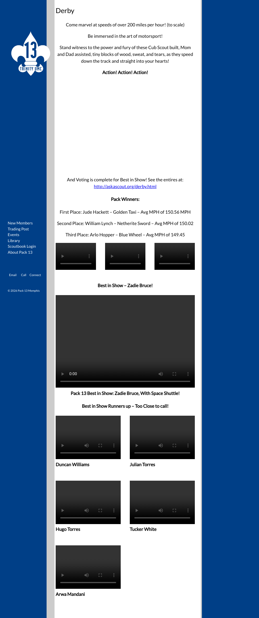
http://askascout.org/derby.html (125, 186)
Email (12, 275)
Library (14, 240)
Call (23, 275)
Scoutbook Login (22, 246)
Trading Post (18, 228)
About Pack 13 (20, 252)
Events (13, 234)
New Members (20, 222)
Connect (35, 275)
